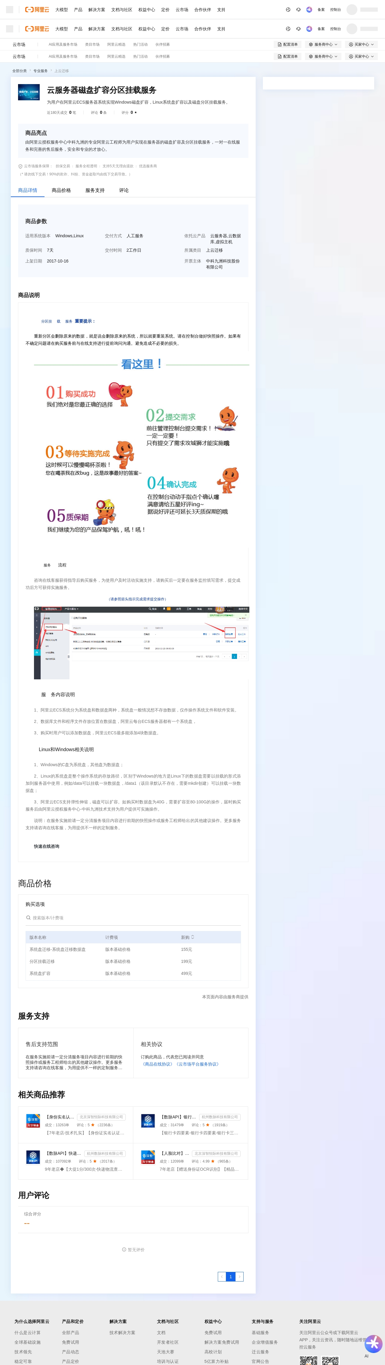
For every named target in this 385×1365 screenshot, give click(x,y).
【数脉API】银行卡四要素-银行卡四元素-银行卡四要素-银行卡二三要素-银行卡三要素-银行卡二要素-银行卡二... (178, 1117)
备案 (321, 10)
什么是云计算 (27, 1332)
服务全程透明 (86, 166)
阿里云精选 (116, 44)
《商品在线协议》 (157, 1064)
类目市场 (92, 44)
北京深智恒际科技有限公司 (101, 1117)
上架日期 (33, 261)
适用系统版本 (38, 235)
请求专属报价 (348, 205)
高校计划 (213, 1351)
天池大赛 (165, 1351)
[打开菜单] (9, 9)
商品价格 (61, 190)
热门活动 (140, 44)
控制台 (335, 10)
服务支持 (95, 190)
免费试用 (70, 1342)
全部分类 (19, 71)
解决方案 (96, 9)
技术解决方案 (122, 1332)
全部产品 (70, 1332)
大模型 (61, 9)
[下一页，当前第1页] (239, 1277)
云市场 (182, 9)
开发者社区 (168, 1342)
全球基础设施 (27, 1342)
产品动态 (70, 1351)
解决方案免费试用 (222, 1342)
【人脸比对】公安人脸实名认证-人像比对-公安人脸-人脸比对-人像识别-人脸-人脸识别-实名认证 (174, 1153)
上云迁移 (61, 71)
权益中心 (146, 9)
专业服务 (40, 71)
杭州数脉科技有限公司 (220, 1117)
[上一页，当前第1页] (222, 1277)
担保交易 (63, 166)
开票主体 (192, 261)
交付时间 (113, 250)
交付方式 (113, 235)
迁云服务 (260, 1351)
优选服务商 (148, 166)
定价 (165, 9)
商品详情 (27, 190)
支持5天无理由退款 (118, 166)
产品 (78, 9)
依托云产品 (194, 235)
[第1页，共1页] (230, 1277)
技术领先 (23, 1351)
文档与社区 (121, 9)
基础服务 (260, 1332)
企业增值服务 (265, 1342)
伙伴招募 (163, 44)
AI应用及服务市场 (63, 44)
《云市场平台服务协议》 (197, 1064)
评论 (124, 190)
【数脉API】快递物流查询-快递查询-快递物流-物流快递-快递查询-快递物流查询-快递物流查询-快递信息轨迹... (63, 1153)
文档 (161, 1332)
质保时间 (33, 250)
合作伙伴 (202, 9)
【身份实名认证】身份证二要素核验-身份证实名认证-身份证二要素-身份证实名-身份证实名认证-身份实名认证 (60, 1117)
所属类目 (192, 250)
